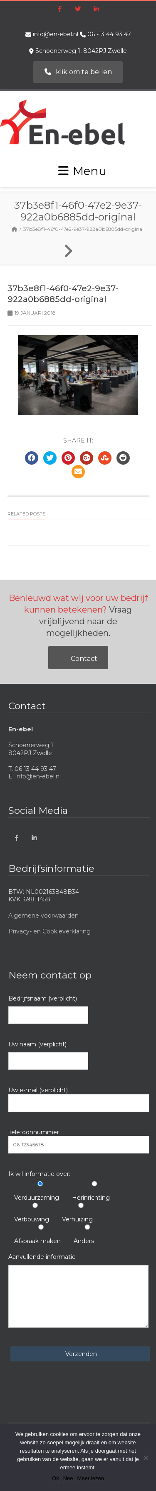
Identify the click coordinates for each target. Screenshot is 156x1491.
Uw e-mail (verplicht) (78, 1098)
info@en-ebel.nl (55, 34)
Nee (68, 1478)
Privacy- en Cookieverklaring (49, 931)
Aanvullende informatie (78, 1290)
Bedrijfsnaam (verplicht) (48, 1009)
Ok (55, 1478)
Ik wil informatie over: (39, 1174)
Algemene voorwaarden (43, 915)
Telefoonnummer (78, 1140)
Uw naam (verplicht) (48, 1055)
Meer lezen (90, 1478)
